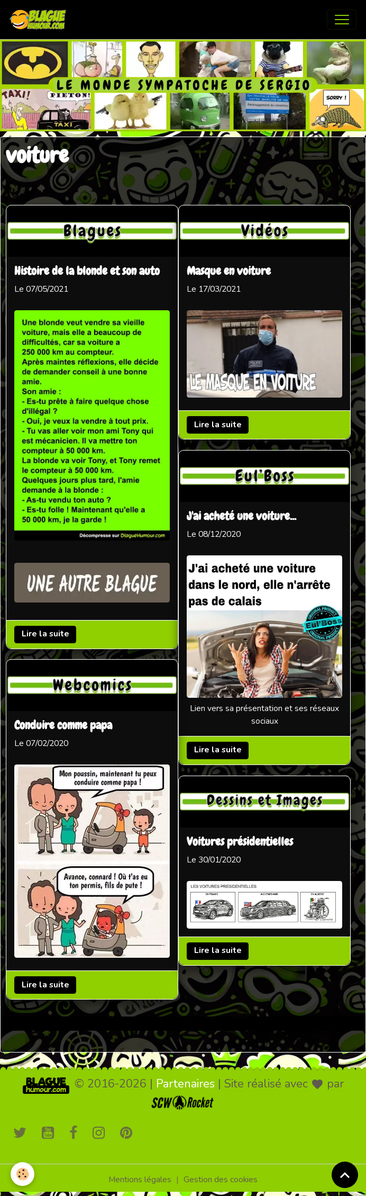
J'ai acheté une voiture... (241, 517)
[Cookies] (22, 1174)
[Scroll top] (345, 1175)
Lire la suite (45, 634)
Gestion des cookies (221, 1179)
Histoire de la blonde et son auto (87, 271)
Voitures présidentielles (240, 842)
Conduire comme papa (63, 726)
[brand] (40, 20)
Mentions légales (139, 1179)
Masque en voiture (229, 271)
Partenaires (185, 1084)
